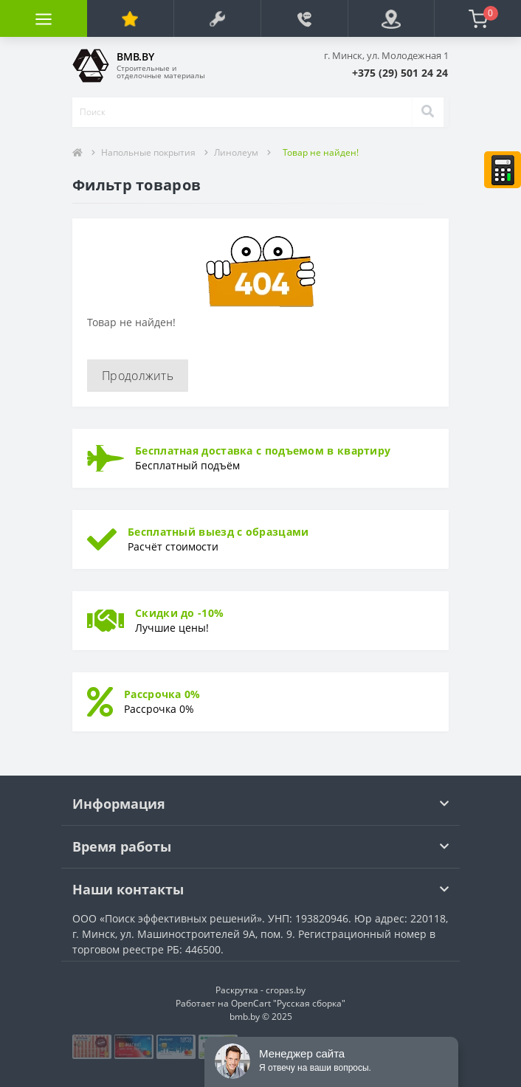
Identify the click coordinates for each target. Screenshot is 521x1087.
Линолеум (236, 152)
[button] (400, 72)
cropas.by (286, 990)
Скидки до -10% (179, 613)
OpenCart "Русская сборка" (288, 1003)
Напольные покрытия (148, 152)
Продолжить (137, 375)
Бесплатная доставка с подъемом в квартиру (262, 451)
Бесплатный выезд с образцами (218, 532)
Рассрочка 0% (162, 694)
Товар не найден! (321, 152)
